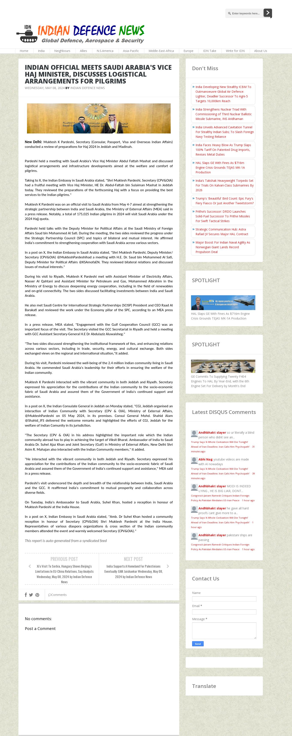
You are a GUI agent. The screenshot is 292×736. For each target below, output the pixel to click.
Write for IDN (235, 51)
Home (24, 51)
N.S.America (105, 51)
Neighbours (62, 51)
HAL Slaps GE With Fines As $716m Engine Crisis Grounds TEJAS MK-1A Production (220, 167)
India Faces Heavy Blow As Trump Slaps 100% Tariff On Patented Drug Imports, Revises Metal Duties (223, 149)
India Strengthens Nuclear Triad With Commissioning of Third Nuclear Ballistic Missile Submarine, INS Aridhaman (224, 114)
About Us (260, 51)
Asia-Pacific (131, 51)
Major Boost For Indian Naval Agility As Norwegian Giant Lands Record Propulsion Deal (223, 247)
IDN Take (209, 51)
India (41, 51)
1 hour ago (248, 500)
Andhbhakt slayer (212, 432)
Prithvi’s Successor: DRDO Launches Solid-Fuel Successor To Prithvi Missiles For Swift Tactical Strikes (223, 216)
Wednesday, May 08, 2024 (45, 88)
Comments (57, 595)
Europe (188, 51)
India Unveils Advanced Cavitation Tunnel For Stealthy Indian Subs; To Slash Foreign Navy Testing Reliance (225, 132)
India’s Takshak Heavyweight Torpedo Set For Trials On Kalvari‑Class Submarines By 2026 (225, 185)
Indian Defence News (87, 88)
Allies (83, 51)
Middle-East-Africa (161, 51)
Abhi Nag (206, 459)
